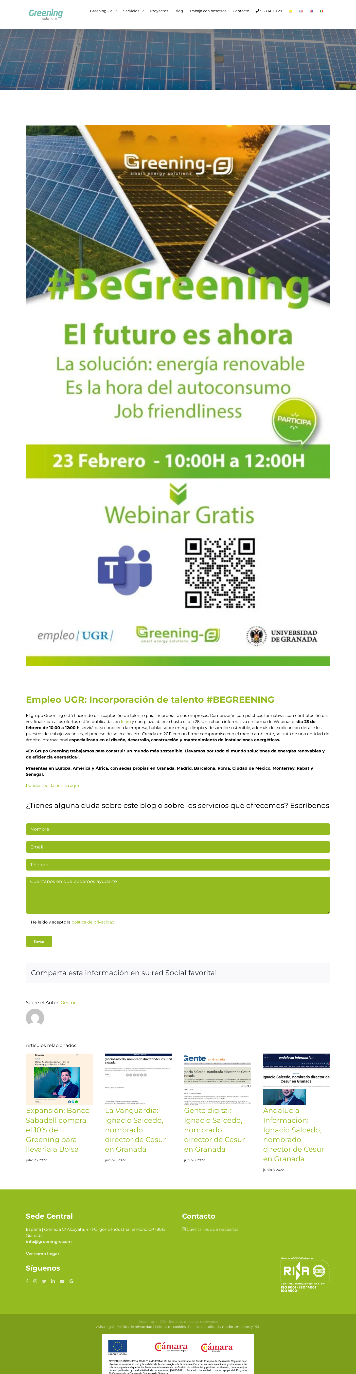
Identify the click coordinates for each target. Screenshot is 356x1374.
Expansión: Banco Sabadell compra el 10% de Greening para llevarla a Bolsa (58, 1129)
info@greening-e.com (49, 1241)
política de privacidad (93, 922)
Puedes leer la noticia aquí (52, 785)
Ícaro (125, 721)
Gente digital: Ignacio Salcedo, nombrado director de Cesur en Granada (214, 1129)
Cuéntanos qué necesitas (210, 1229)
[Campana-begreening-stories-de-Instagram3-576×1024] (178, 395)
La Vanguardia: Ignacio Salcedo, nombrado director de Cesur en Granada (135, 1129)
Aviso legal (105, 1327)
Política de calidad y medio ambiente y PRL (224, 1327)
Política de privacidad (134, 1327)
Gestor (68, 1002)
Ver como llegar (42, 1253)
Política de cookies (170, 1327)
